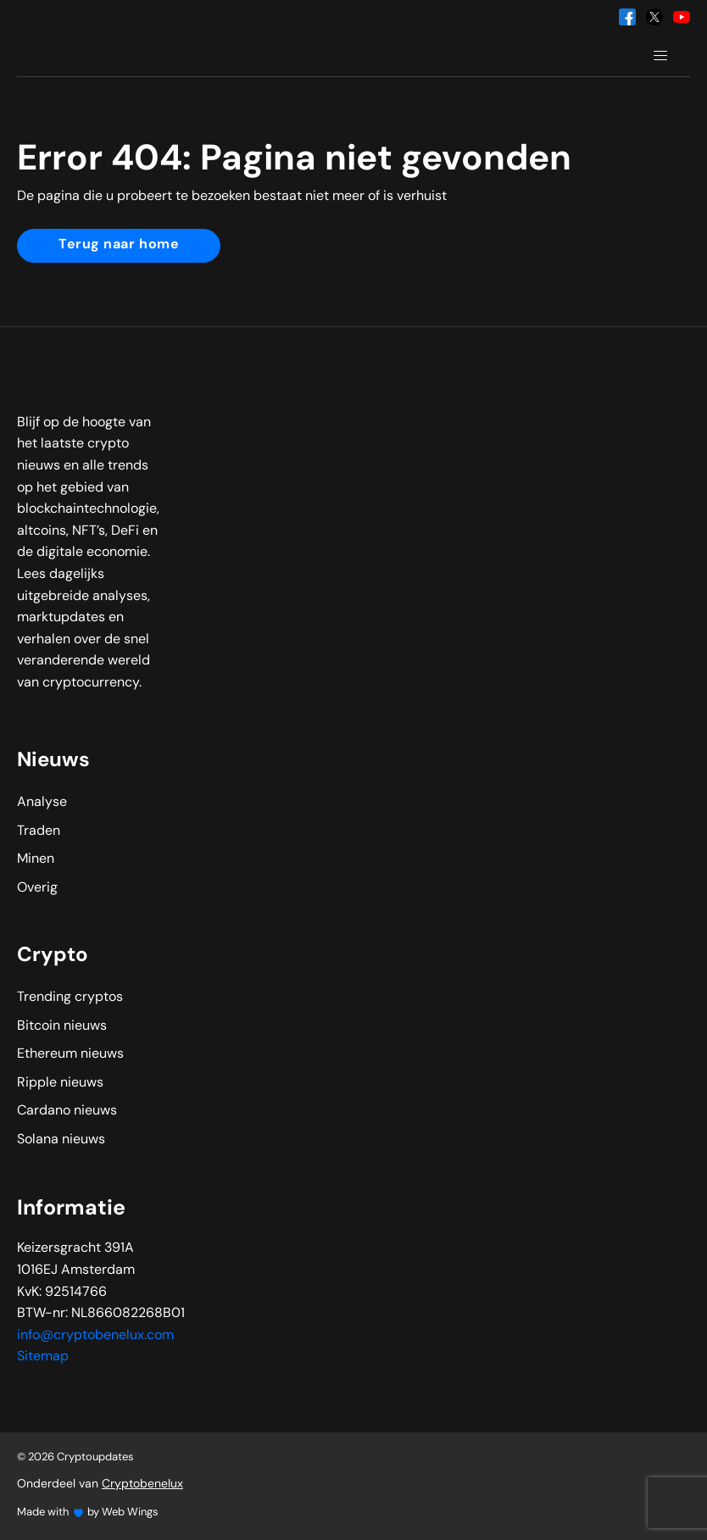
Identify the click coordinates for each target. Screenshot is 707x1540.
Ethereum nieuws (70, 1054)
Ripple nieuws (60, 1083)
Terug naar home (118, 245)
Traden (38, 831)
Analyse (42, 802)
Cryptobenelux (142, 1484)
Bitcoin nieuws (62, 1026)
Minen (35, 859)
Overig (37, 888)
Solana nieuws (61, 1140)
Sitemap (43, 1357)
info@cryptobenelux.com (95, 1336)
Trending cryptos (70, 997)
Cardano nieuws (67, 1111)
